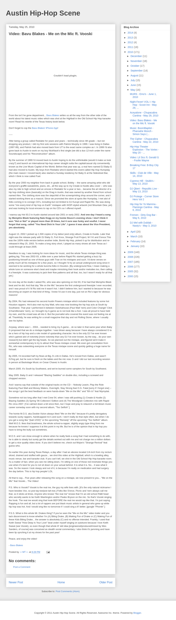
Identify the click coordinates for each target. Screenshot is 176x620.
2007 (131, 261)
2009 (131, 252)
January (135, 246)
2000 (131, 276)
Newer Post (16, 582)
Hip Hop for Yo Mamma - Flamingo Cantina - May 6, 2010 (144, 207)
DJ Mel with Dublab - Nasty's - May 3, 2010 (143, 224)
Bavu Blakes (52, 115)
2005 (131, 271)
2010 (131, 52)
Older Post (105, 582)
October (135, 65)
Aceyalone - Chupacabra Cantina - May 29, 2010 (144, 114)
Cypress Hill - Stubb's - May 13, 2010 (142, 182)
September (137, 70)
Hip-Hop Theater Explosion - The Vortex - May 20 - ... (144, 149)
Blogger (137, 613)
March (134, 236)
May (133, 89)
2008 (131, 256)
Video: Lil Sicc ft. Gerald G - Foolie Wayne (144, 159)
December (137, 56)
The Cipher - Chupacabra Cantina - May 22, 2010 (144, 140)
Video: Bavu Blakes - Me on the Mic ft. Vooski (143, 122)
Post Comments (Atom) (68, 591)
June (134, 85)
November (137, 61)
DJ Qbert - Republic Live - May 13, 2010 (144, 190)
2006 (131, 266)
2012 (131, 42)
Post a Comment (21, 567)
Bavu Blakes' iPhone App (45, 128)
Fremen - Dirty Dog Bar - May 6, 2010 (143, 216)
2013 (131, 37)
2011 (131, 47)
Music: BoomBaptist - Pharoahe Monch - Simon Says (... (141, 131)
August (135, 75)
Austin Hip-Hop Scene (43, 13)
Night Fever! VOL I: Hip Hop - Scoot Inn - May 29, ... (143, 104)
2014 (131, 32)
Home (61, 582)
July (133, 80)
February (136, 241)
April (133, 231)
